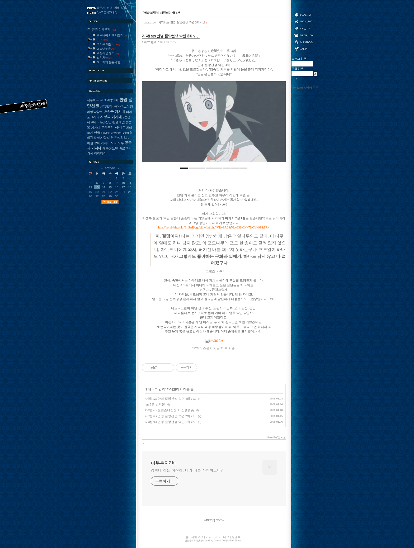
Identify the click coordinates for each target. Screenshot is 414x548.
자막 (118, 127)
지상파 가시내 (111, 117)
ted (102, 122)
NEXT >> (220, 520)
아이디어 (100, 153)
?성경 (126, 117)
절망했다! (106, 106)
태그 (303, 28)
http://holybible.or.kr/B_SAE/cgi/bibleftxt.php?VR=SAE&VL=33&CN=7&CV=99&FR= (213, 227)
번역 (97, 132)
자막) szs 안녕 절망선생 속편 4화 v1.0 (170, 399)
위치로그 (303, 21)
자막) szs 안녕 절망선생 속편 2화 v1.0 (170, 416)
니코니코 (93, 122)
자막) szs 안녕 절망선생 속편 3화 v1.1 (175, 22)
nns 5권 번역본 (155, 404)
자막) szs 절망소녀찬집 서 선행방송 (169, 410)
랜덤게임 (118, 122)
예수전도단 (110, 148)
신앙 (108, 122)
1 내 (148, 389)
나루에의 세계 (96, 99)
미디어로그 (303, 35)
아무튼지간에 (164, 463)
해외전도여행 (123, 106)
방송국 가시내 (114, 111)
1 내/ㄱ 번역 (149, 42)
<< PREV (208, 520)
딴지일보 (120, 137)
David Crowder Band (115, 132)
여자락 (101, 137)
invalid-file (214, 340)
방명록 (303, 42)
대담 (110, 137)
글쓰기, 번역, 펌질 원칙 (111, 8)
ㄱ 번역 (159, 389)
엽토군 (188, 540)
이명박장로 (94, 111)
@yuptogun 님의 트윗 (304, 87)
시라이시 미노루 (112, 142)
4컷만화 (112, 99)
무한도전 (107, 127)
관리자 (303, 48)
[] (214, 520)
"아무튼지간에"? (107, 12)
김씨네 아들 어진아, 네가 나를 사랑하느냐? (187, 470)
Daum (217, 540)
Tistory (238, 540)
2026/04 (110, 168)
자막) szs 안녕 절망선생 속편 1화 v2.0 (170, 422)
